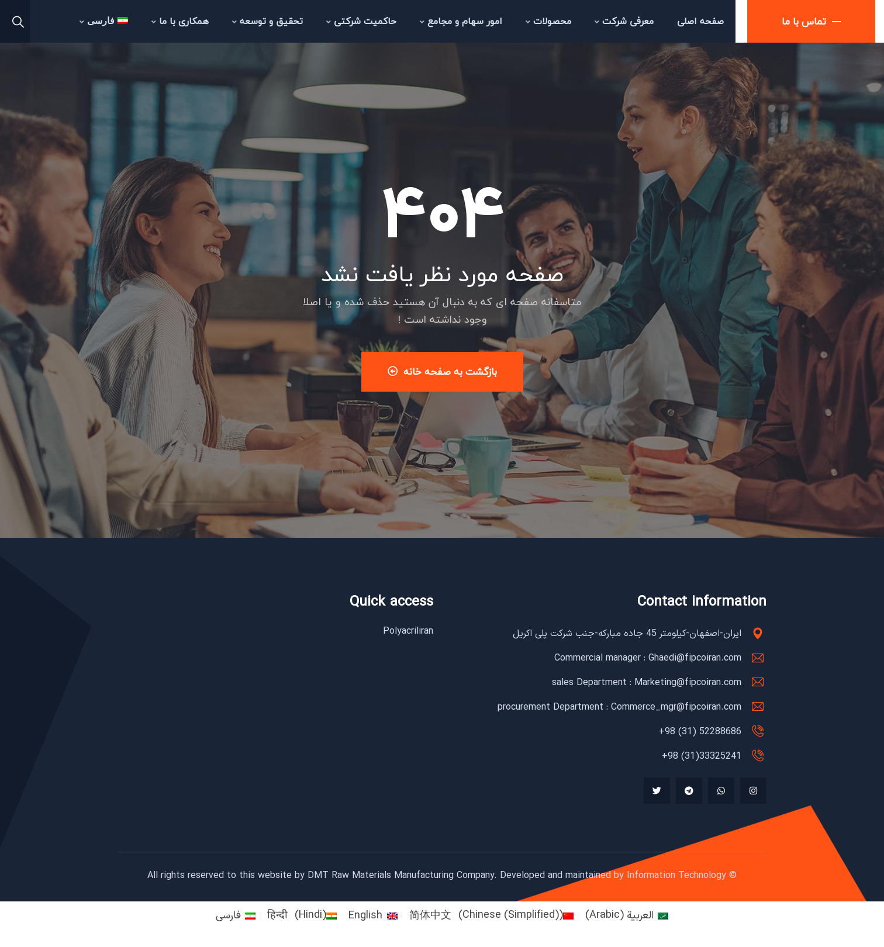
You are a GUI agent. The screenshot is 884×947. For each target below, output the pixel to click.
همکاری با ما (180, 21)
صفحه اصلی (700, 21)
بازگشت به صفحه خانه (442, 371)
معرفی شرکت (624, 21)
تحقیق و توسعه (267, 21)
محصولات (548, 21)
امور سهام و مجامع (461, 21)
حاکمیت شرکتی (361, 21)
